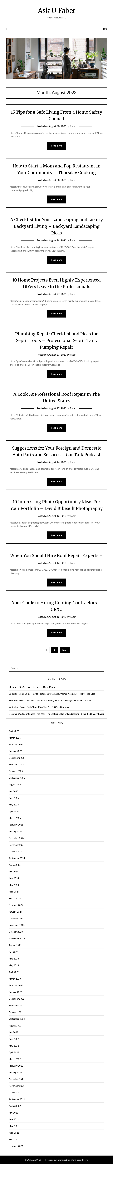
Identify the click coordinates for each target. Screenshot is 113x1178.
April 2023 (14, 986)
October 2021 (16, 1106)
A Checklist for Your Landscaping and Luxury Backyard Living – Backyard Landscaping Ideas (56, 226)
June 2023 (14, 972)
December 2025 (16, 771)
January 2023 (15, 1006)
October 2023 (16, 945)
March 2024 (15, 912)
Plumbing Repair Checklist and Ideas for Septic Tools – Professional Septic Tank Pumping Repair (57, 340)
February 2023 (16, 999)
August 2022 (15, 1039)
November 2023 (17, 939)
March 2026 (15, 751)
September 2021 (17, 1113)
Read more (56, 145)
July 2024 (13, 885)
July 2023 (13, 966)
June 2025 (14, 812)
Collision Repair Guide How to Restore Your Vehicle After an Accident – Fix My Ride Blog (52, 707)
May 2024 (14, 899)
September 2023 (17, 952)
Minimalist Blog (63, 1174)
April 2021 (14, 1146)
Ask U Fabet (56, 10)
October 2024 (16, 865)
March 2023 (15, 992)
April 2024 (14, 905)
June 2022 (14, 1053)
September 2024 (17, 872)
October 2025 (16, 785)
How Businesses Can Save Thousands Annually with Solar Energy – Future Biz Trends (50, 714)
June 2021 (14, 1133)
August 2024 (15, 879)
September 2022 (17, 1032)
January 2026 (15, 765)
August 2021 (15, 1120)
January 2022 (15, 1086)
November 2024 (17, 859)
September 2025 (17, 792)
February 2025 (16, 838)
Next (64, 664)
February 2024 (16, 919)
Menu (104, 28)
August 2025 (15, 798)
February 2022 (16, 1079)
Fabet (73, 126)
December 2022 (16, 1012)
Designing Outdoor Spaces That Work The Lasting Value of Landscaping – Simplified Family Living (56, 728)
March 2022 (15, 1073)
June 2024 (14, 892)
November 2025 (17, 778)
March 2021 (15, 1153)
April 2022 (14, 1066)
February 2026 (16, 758)
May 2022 (14, 1059)
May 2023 (14, 979)
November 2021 (17, 1099)
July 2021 (13, 1126)
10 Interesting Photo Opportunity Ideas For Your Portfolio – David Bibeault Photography (56, 508)
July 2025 (13, 805)
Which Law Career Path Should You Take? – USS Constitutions (39, 721)
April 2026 (14, 745)
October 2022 (16, 1026)
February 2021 (16, 1160)
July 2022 (13, 1046)
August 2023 (15, 959)
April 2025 (14, 825)
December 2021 (16, 1093)
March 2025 (15, 832)
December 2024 (16, 852)
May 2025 (14, 818)
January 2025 (15, 845)
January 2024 (15, 925)
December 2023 (16, 932)
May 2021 (14, 1140)
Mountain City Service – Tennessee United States (32, 701)
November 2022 (17, 1019)
